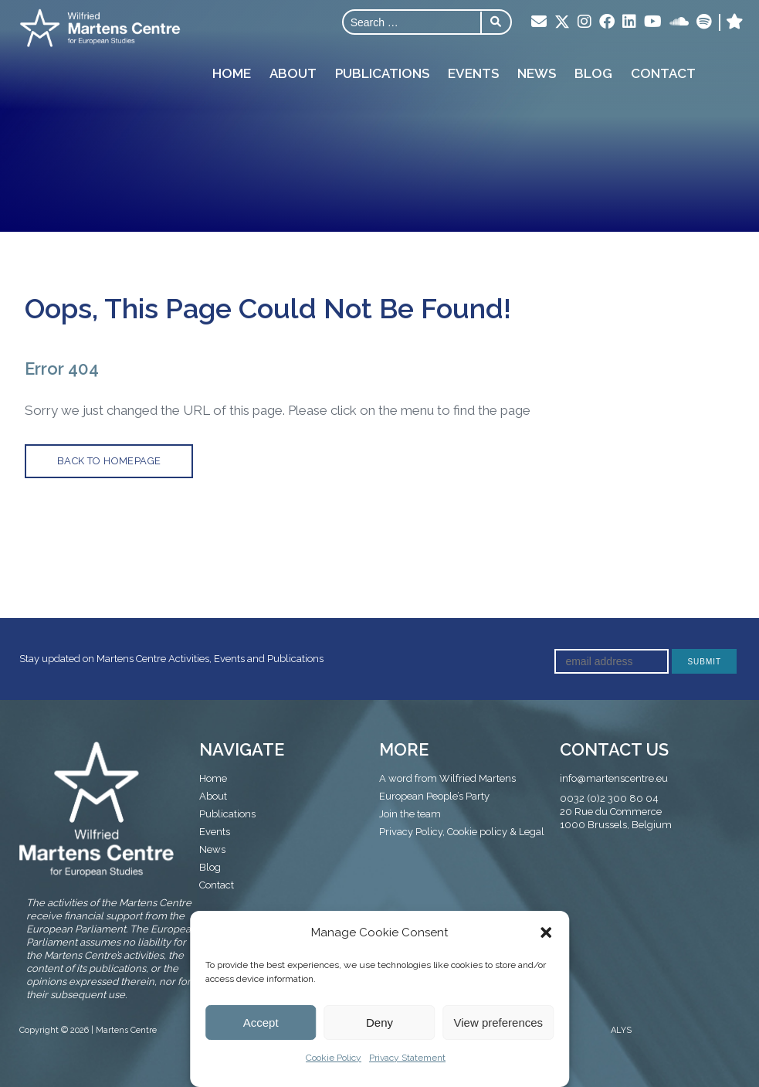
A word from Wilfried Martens (447, 778)
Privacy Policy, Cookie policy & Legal (461, 831)
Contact (663, 72)
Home (231, 72)
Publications (382, 72)
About (293, 72)
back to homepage (109, 461)
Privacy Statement (407, 1057)
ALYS (621, 1030)
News (536, 72)
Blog (593, 72)
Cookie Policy (333, 1057)
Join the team (410, 814)
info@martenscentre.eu (614, 778)
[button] (546, 932)
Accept (261, 1022)
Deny (379, 1022)
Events (473, 72)
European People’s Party (434, 796)
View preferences (499, 1022)
